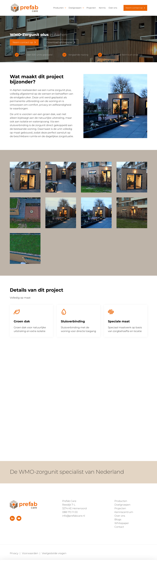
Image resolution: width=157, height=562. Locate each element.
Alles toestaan (136, 536)
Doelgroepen (75, 8)
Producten (58, 8)
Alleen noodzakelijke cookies (136, 544)
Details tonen (38, 557)
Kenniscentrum (123, 512)
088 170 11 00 (70, 512)
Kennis (102, 8)
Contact (119, 526)
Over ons (113, 8)
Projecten (91, 8)
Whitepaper (121, 523)
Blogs (117, 519)
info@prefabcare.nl (73, 515)
